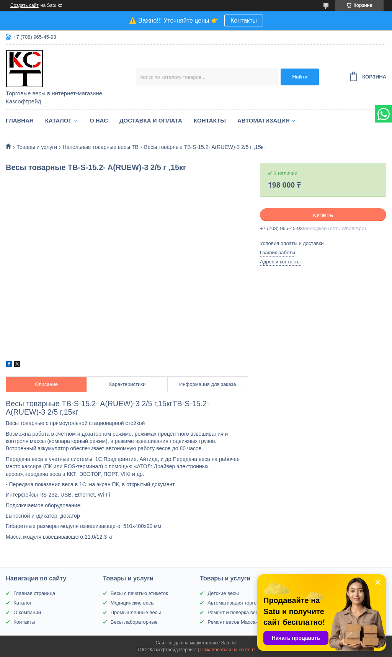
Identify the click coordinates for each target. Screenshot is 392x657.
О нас (99, 120)
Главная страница (34, 593)
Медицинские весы (133, 603)
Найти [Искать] (299, 77)
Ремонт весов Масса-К (233, 622)
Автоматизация (263, 120)
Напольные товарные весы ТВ (101, 147)
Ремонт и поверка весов (235, 612)
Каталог (58, 120)
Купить (323, 215)
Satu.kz (228, 643)
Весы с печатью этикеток (139, 593)
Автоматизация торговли (236, 603)
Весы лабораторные (134, 622)
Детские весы (223, 593)
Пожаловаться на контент (227, 649)
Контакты (243, 20)
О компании (27, 612)
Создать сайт (24, 5)
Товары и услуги (36, 147)
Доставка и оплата (150, 120)
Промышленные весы (136, 612)
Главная (20, 120)
